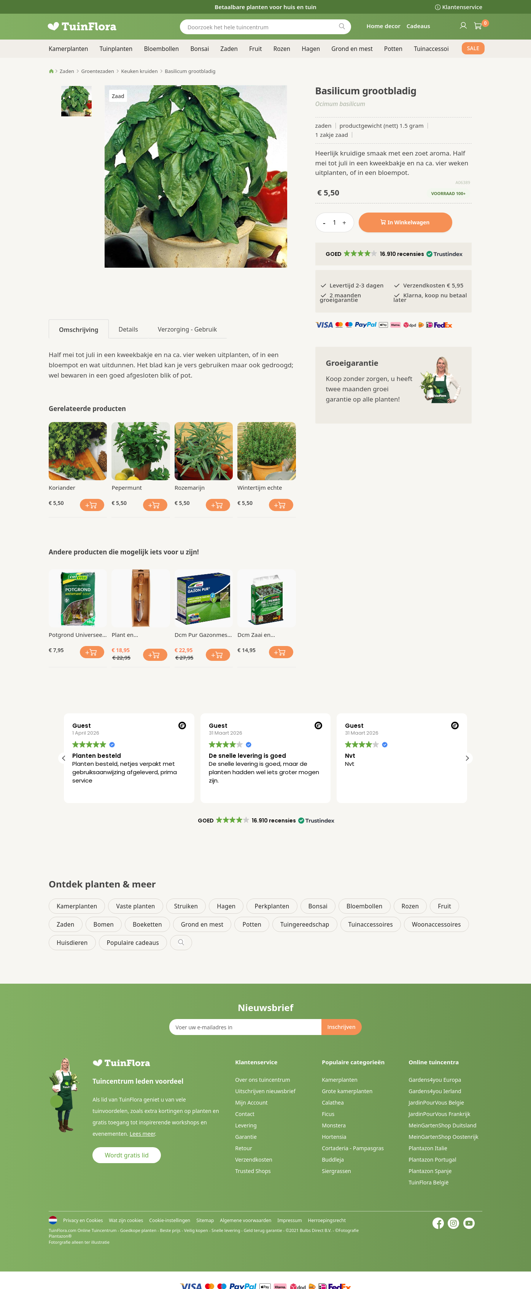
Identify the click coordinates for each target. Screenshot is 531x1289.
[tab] (79, 328)
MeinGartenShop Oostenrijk (444, 1136)
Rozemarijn (190, 487)
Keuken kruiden (139, 71)
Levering (246, 1125)
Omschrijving (79, 329)
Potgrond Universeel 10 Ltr (76, 634)
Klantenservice (462, 7)
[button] (393, 254)
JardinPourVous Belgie (436, 1102)
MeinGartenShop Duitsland (442, 1125)
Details (128, 329)
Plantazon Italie (428, 1148)
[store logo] (94, 26)
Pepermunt (126, 487)
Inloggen (463, 25)
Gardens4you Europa (435, 1079)
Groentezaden (97, 71)
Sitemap (205, 1220)
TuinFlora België (428, 1182)
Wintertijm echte (259, 487)
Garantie (246, 1136)
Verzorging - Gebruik (187, 329)
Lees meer (142, 1133)
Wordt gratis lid (127, 1155)
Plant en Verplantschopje (133, 634)
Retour (243, 1148)
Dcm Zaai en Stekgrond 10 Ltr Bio (264, 634)
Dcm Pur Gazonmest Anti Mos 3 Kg (202, 634)
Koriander (62, 487)
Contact (244, 1114)
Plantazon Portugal (432, 1159)
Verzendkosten (253, 1159)
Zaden (67, 71)
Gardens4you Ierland (435, 1091)
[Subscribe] (341, 1027)
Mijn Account (251, 1102)
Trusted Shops (253, 1171)
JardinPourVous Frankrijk (439, 1114)
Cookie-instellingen (169, 1220)
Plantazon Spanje (430, 1171)
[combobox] (265, 26)
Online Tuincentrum (97, 1230)
